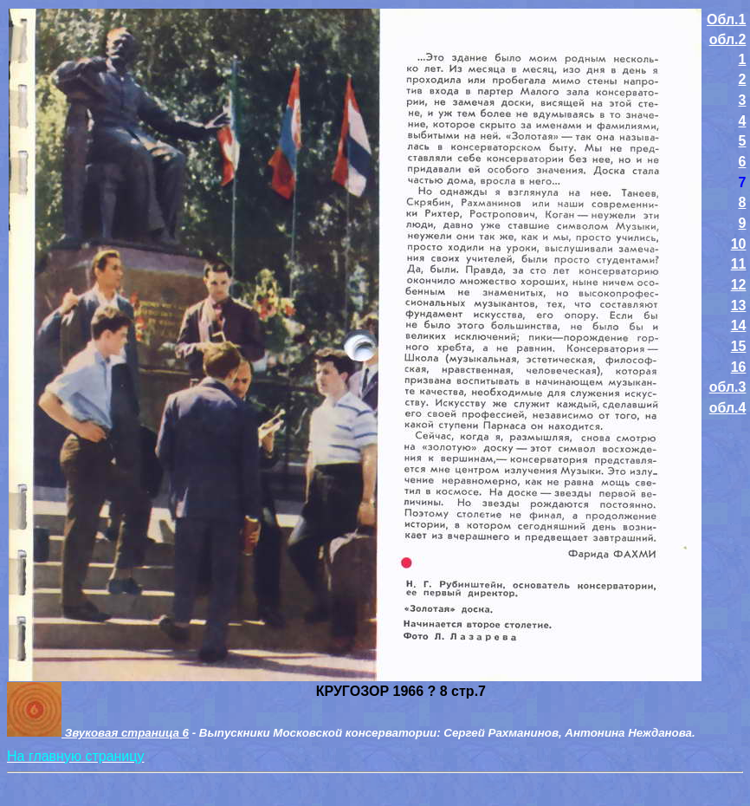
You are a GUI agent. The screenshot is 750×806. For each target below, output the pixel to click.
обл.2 (728, 39)
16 (739, 367)
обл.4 (728, 407)
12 (739, 284)
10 (739, 244)
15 (739, 346)
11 (739, 264)
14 (739, 325)
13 (739, 305)
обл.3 (728, 387)
